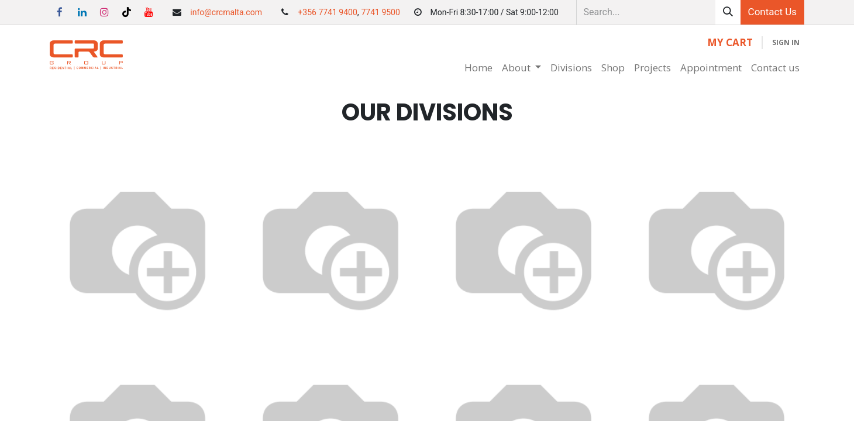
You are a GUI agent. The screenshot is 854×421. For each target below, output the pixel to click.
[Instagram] (104, 12)
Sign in (786, 42)
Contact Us (772, 12)
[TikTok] (127, 12)
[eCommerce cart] (730, 43)
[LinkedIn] (82, 12)
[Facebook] (60, 12)
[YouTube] (149, 12)
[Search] (728, 12)
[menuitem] (478, 68)
